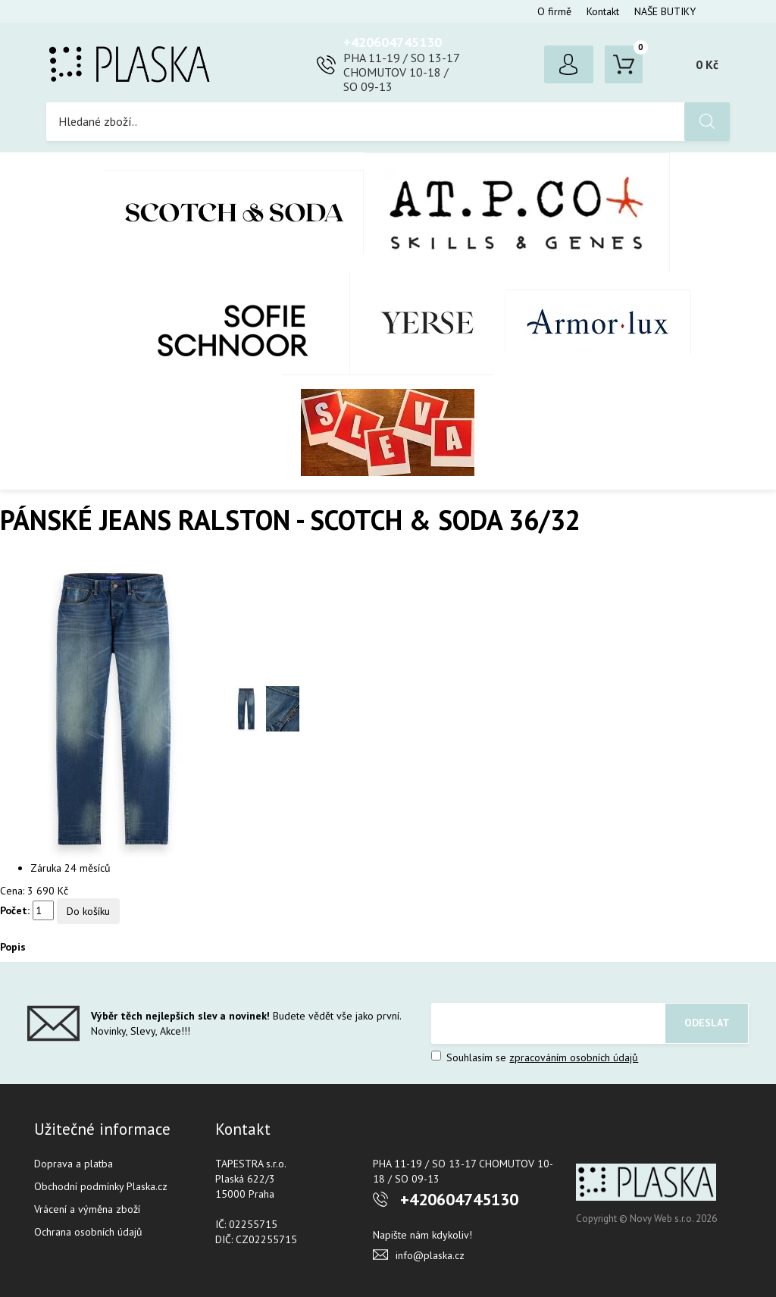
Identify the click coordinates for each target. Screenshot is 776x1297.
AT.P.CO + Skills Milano (517, 211)
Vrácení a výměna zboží (87, 1209)
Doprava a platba (73, 1163)
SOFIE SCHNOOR (217, 322)
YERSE (427, 323)
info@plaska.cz (430, 1255)
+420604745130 (392, 42)
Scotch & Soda (234, 212)
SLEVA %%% (387, 432)
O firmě (554, 11)
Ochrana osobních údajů (88, 1232)
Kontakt (603, 11)
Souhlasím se (534, 1057)
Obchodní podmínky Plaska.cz (100, 1186)
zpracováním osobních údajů (573, 1057)
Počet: (15, 910)
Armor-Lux (598, 322)
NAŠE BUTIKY (665, 11)
